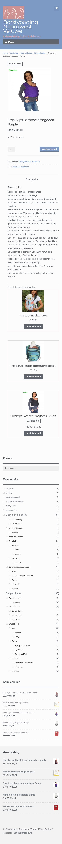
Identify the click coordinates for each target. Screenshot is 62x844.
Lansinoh (15, 584)
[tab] (32, 179)
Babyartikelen (26, 53)
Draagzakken (14, 624)
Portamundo (17, 615)
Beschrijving (32, 179)
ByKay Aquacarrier (22, 645)
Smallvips (36, 161)
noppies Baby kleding (15, 501)
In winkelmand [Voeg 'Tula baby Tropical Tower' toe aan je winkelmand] (33, 326)
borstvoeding (11, 510)
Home (5, 53)
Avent (14, 580)
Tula (13, 628)
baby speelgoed (13, 497)
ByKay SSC (19, 650)
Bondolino (16, 658)
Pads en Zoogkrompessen (22, 575)
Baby (17, 637)
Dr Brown (10, 488)
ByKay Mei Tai (21, 654)
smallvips (25, 166)
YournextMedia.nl (23, 832)
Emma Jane (16, 524)
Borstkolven (14, 541)
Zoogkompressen (16, 537)
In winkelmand (49, 149)
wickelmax (19, 667)
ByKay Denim (17, 611)
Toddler (18, 632)
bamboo (16, 166)
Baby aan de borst (16, 515)
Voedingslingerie (15, 528)
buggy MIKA (11, 506)
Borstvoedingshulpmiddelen (20, 567)
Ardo (17, 550)
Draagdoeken (40, 53)
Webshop (14, 53)
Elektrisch (16, 545)
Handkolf (15, 558)
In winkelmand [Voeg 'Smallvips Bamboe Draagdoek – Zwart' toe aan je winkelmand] (33, 433)
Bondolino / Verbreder (24, 663)
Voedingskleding (15, 519)
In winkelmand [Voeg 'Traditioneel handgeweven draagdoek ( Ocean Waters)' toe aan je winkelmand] (33, 376)
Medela (9, 493)
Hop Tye (15, 671)
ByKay (14, 641)
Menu (11, 42)
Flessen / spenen (16, 598)
